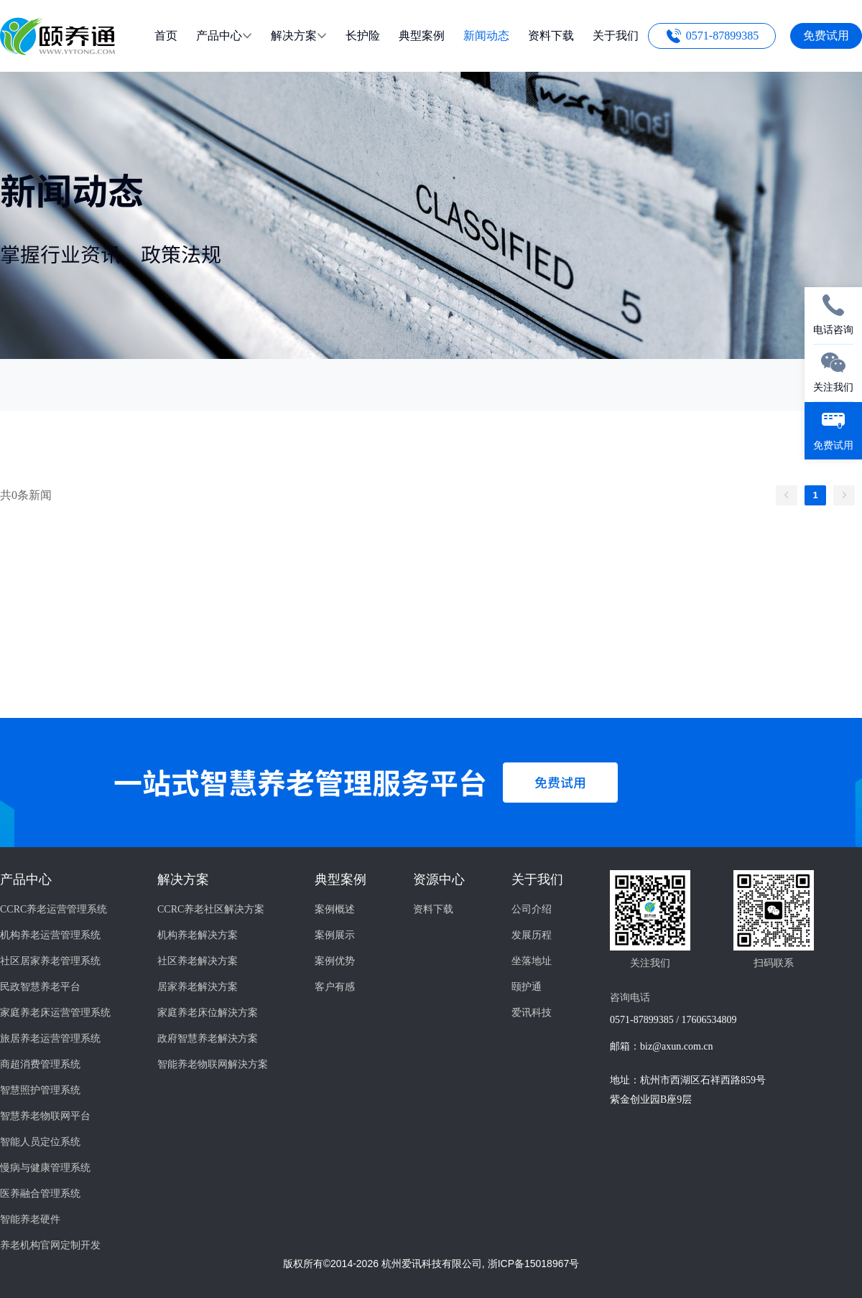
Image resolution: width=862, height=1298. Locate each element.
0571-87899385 (722, 35)
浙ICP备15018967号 (534, 1263)
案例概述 (335, 909)
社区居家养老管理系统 (50, 961)
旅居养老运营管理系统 (50, 1038)
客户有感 (335, 986)
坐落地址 (531, 961)
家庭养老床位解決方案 (207, 1012)
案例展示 (335, 935)
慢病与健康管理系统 (45, 1167)
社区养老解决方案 (197, 961)
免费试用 (826, 35)
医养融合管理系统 (40, 1193)
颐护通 (526, 986)
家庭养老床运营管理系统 (55, 1012)
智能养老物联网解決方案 (212, 1064)
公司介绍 (531, 909)
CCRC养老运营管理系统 (53, 909)
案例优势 (335, 961)
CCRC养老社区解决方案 (210, 909)
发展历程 (531, 935)
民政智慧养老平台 (40, 986)
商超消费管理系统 (40, 1064)
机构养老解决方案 (197, 935)
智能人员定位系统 (40, 1141)
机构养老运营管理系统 (50, 935)
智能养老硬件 (30, 1219)
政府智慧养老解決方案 (207, 1038)
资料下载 (433, 909)
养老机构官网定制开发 (50, 1245)
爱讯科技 (531, 1012)
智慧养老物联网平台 (45, 1116)
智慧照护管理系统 (40, 1090)
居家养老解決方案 (197, 986)
